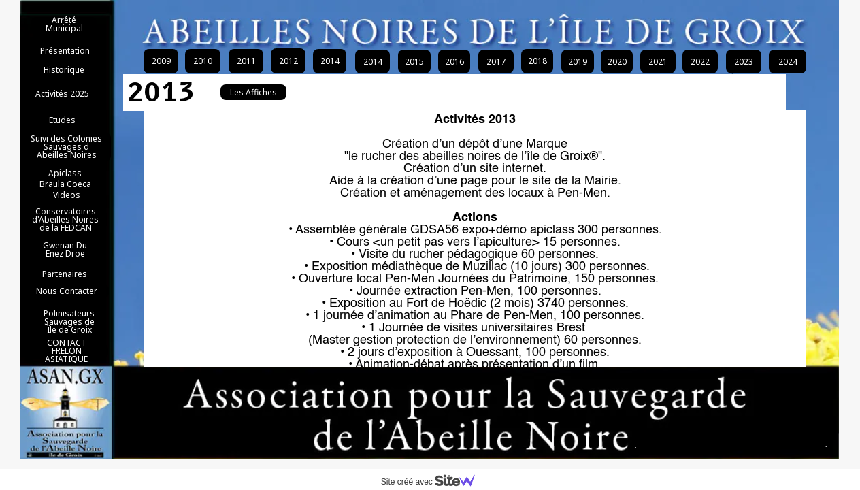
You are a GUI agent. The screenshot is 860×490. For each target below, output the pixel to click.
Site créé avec (433, 482)
